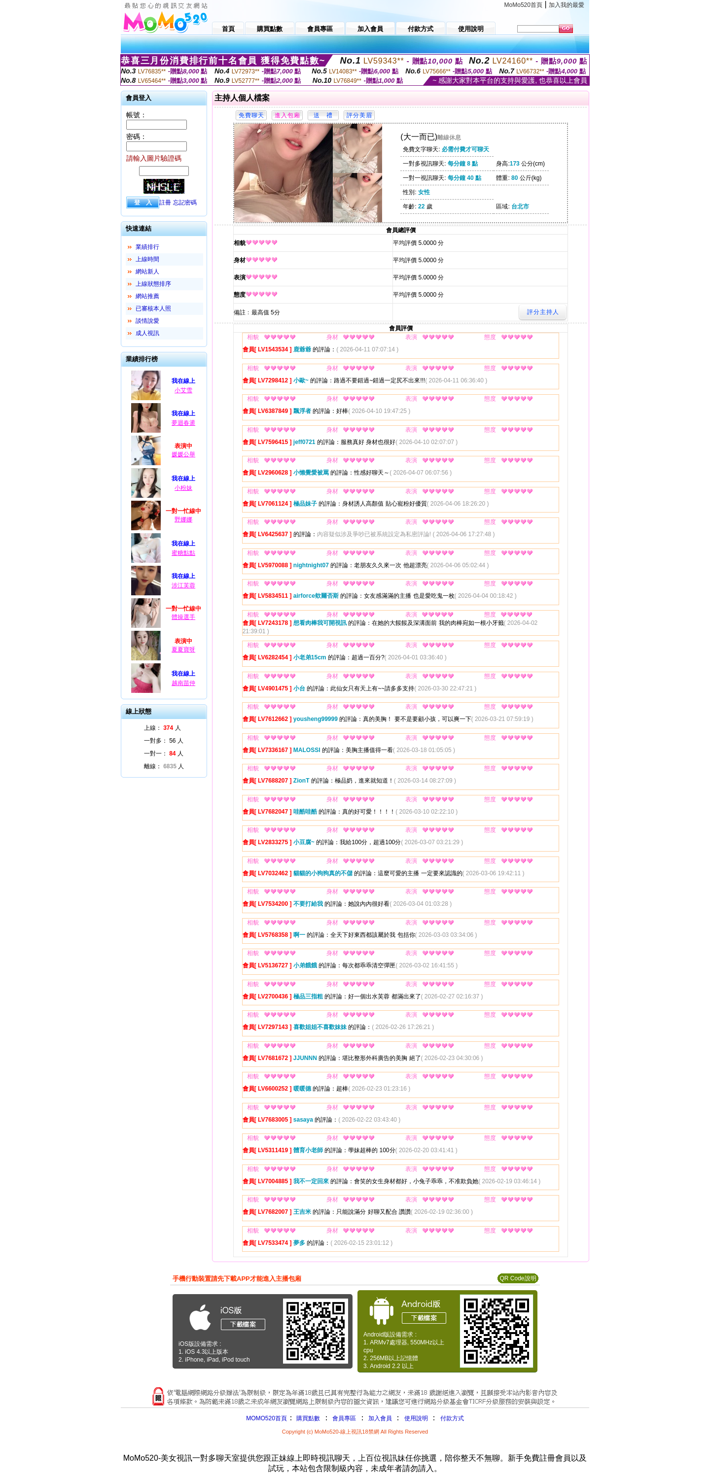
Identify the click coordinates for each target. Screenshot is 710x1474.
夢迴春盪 (183, 422)
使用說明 (416, 1418)
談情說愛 (147, 320)
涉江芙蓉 (183, 585)
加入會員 (380, 1418)
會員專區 (344, 1418)
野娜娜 (183, 519)
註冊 (165, 202)
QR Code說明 (517, 1278)
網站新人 (147, 271)
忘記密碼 (185, 202)
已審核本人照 (153, 308)
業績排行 (147, 246)
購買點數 (307, 1418)
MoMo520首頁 (523, 4)
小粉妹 (183, 487)
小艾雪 (183, 390)
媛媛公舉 (183, 454)
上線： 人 (162, 727)
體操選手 (183, 617)
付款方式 (452, 1418)
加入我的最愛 (566, 4)
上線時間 (147, 259)
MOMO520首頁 (266, 1418)
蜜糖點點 (183, 552)
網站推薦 (147, 296)
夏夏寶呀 (183, 649)
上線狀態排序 (153, 283)
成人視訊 (147, 333)
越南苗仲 (183, 683)
